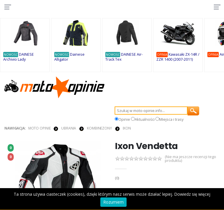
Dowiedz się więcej (192, 194)
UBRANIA (68, 128)
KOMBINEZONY (99, 128)
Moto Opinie (39, 128)
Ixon (127, 128)
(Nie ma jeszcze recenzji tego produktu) (190, 159)
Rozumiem (113, 202)
